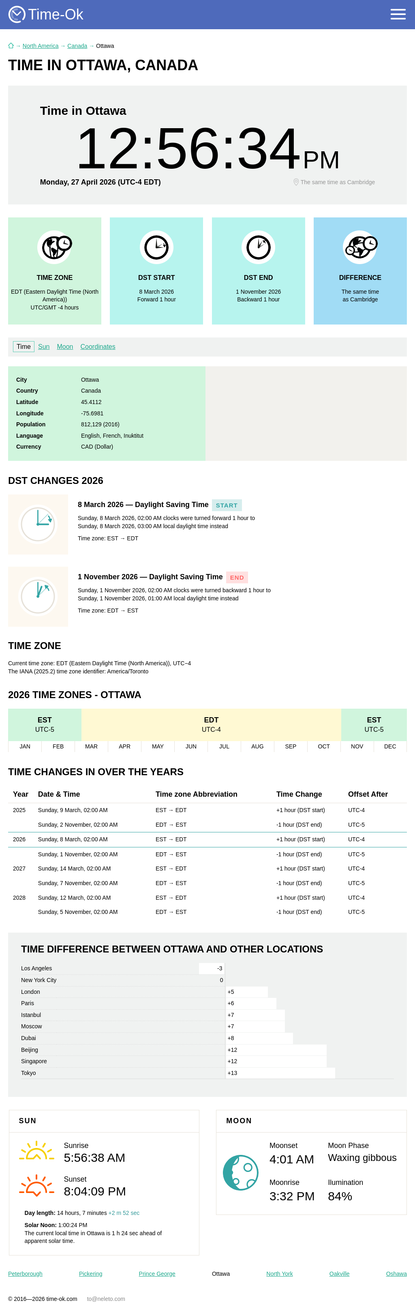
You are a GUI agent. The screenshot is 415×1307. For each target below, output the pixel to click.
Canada (77, 46)
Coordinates (97, 346)
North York (279, 1273)
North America (41, 46)
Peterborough (25, 1273)
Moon (65, 346)
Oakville (339, 1273)
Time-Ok (55, 14)
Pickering (91, 1273)
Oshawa (396, 1273)
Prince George (157, 1273)
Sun (43, 346)
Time (24, 346)
